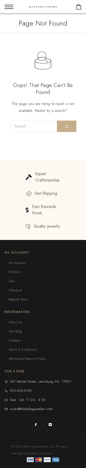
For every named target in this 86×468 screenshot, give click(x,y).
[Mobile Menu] (9, 7)
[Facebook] (36, 424)
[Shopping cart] (78, 8)
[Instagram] (50, 424)
